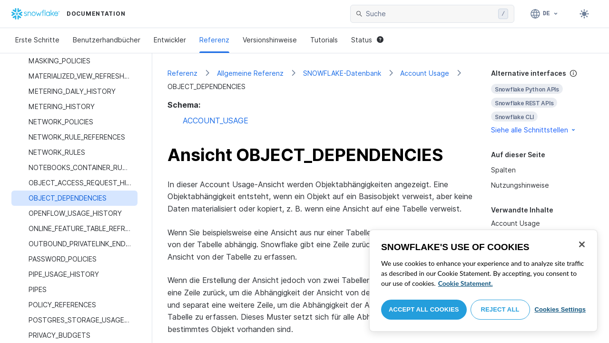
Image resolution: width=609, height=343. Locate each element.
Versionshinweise (270, 40)
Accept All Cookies (424, 309)
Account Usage (424, 73)
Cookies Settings (560, 309)
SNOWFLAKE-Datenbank (342, 73)
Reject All (500, 309)
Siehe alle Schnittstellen (534, 130)
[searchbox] (430, 13)
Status (367, 40)
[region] (483, 281)
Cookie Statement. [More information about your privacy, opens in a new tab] (465, 283)
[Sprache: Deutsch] (544, 13)
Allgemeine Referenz (250, 73)
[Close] (581, 244)
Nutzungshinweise (520, 185)
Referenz (214, 40)
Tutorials (324, 40)
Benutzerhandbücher (106, 40)
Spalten (503, 170)
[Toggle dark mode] (584, 13)
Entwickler (170, 40)
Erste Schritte (37, 40)
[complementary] (542, 102)
